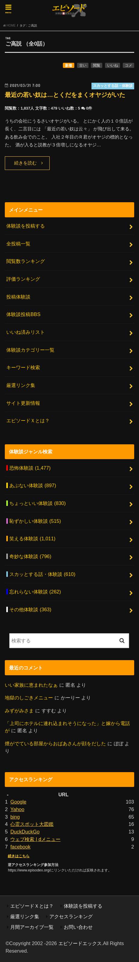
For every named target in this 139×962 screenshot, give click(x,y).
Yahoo (17, 809)
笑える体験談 (32, 538)
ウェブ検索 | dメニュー (35, 839)
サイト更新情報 (23, 403)
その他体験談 (30, 609)
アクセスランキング (71, 916)
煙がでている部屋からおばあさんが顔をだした (55, 743)
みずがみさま (19, 710)
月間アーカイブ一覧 (32, 927)
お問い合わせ (78, 927)
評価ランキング (23, 279)
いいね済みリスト (25, 332)
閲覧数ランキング (25, 261)
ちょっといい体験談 (37, 503)
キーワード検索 (23, 367)
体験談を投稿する (25, 226)
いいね (112, 65)
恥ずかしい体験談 (35, 521)
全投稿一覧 (18, 243)
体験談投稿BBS (23, 314)
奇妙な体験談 (30, 556)
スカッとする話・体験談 (42, 574)
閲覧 (96, 65)
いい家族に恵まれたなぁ (31, 685)
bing (15, 817)
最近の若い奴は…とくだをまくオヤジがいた (65, 94)
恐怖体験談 (30, 468)
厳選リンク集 (20, 385)
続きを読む (25, 163)
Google (18, 801)
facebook (20, 846)
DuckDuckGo (24, 831)
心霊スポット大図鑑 (32, 824)
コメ (128, 65)
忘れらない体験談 (35, 591)
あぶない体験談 (32, 485)
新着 (68, 65)
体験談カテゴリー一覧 (30, 350)
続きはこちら (18, 856)
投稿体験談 (18, 296)
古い (82, 65)
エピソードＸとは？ (28, 420)
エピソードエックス (80, 943)
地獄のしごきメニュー (29, 697)
